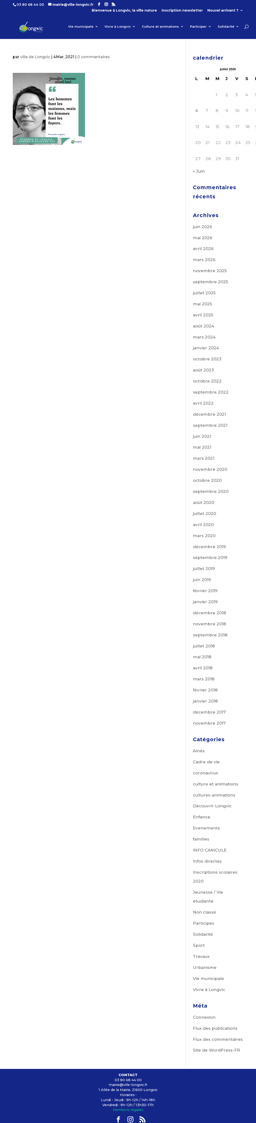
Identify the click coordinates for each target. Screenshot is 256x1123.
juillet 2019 (204, 568)
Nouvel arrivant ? (222, 11)
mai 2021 (202, 447)
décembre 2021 (209, 414)
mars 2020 (204, 535)
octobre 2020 (207, 480)
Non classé (204, 912)
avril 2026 (203, 248)
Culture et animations (160, 27)
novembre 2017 (209, 723)
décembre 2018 (209, 612)
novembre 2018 (209, 623)
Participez (203, 923)
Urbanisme (205, 967)
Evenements (206, 828)
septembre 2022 (211, 392)
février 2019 (205, 590)
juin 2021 (202, 436)
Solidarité (226, 27)
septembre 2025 (210, 281)
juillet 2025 (204, 292)
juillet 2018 (204, 646)
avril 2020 (203, 524)
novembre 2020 (210, 469)
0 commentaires (93, 57)
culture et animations (215, 784)
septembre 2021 (210, 425)
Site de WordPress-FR (216, 1050)
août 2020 (203, 502)
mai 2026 (202, 237)
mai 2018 (202, 656)
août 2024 (203, 326)
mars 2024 (204, 337)
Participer (198, 27)
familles (201, 839)
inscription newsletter (182, 11)
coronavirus (205, 773)
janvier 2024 (206, 347)
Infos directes (207, 861)
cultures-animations (214, 795)
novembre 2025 (210, 270)
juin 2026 (202, 226)
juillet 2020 (204, 513)
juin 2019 (202, 579)
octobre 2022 (207, 381)
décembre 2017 (209, 712)
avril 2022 (203, 403)
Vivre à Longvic (118, 27)
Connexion (204, 1017)
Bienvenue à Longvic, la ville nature (124, 11)
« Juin (199, 171)
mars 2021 (203, 458)
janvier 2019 (205, 601)
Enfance (201, 817)
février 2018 (205, 690)
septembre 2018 (210, 635)
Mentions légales (128, 1110)
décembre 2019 (209, 546)
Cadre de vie (206, 761)
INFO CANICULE (209, 850)
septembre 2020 (211, 491)
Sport (199, 945)
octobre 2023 (207, 359)
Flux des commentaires (218, 1039)
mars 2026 (204, 259)
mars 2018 (203, 679)
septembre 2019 (210, 557)
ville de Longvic (35, 57)
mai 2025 (202, 303)
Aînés (199, 750)
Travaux (201, 956)
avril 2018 (202, 667)
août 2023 (203, 370)
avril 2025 (203, 315)
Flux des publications (215, 1028)
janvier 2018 (205, 701)
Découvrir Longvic (212, 805)
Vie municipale (80, 27)
